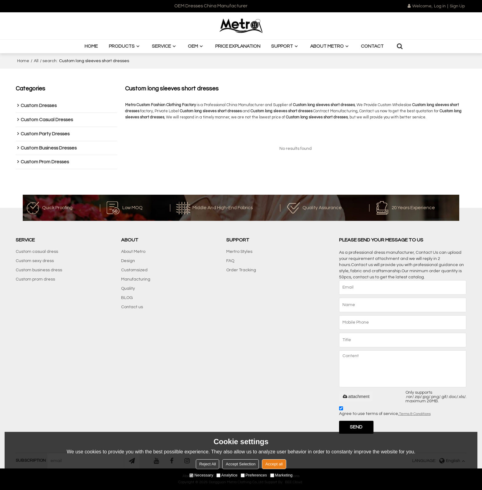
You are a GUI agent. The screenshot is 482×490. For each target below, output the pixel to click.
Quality (128, 288)
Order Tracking (241, 270)
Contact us (132, 307)
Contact (372, 46)
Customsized (134, 270)
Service (161, 46)
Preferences (254, 475)
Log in (440, 6)
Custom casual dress (37, 251)
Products (122, 46)
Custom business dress (39, 270)
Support (282, 46)
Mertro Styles (239, 251)
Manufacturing (135, 279)
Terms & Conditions (415, 414)
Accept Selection (240, 464)
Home (91, 46)
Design (128, 261)
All (36, 61)
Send (356, 427)
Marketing (281, 475)
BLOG (127, 298)
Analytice (227, 475)
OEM (193, 46)
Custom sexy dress (35, 261)
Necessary (201, 475)
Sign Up (457, 6)
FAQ (230, 261)
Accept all (273, 464)
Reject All (207, 464)
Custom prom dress (35, 279)
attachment (355, 396)
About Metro (327, 46)
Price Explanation (237, 46)
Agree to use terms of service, (385, 412)
